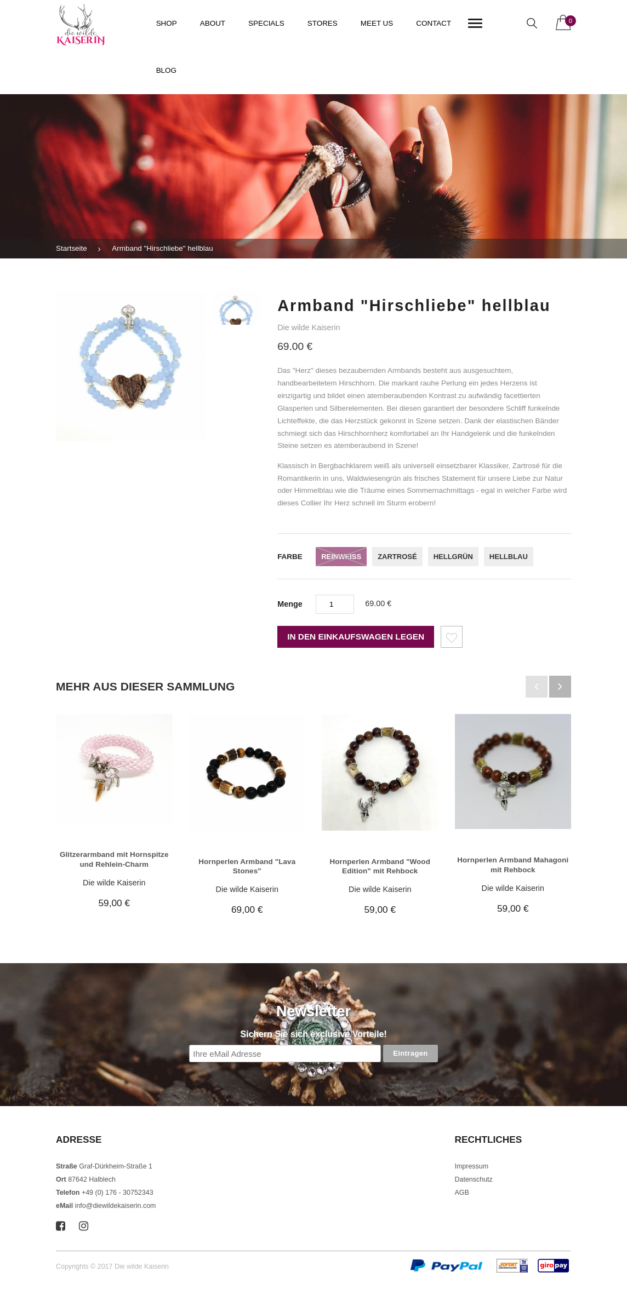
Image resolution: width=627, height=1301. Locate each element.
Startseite (71, 248)
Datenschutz (474, 1179)
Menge (290, 604)
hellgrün (453, 556)
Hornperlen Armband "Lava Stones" (246, 866)
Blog (166, 70)
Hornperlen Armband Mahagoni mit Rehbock (512, 864)
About (212, 23)
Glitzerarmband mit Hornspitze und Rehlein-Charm (114, 859)
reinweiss (341, 556)
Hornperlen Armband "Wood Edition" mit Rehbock (380, 866)
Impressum (472, 1166)
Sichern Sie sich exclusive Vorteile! (313, 1034)
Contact (433, 23)
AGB (462, 1192)
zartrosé (397, 556)
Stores (322, 23)
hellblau (508, 556)
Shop (166, 23)
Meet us (377, 23)
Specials (266, 23)
